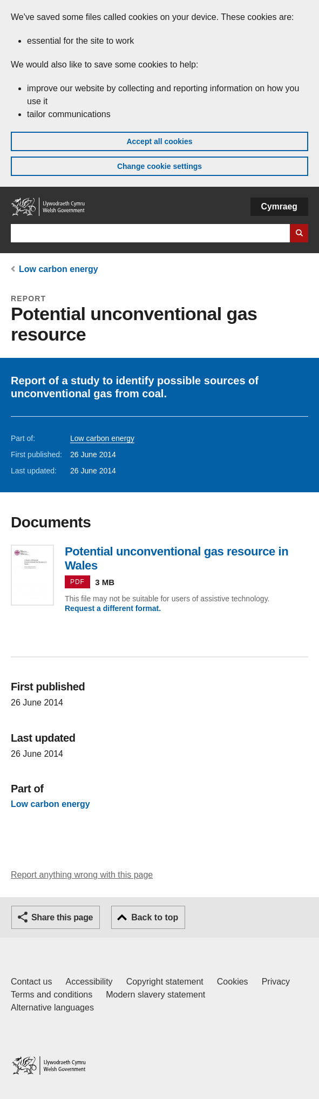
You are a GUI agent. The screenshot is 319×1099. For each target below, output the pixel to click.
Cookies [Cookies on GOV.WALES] (232, 981)
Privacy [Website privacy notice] (276, 981)
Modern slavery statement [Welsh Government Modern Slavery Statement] (155, 994)
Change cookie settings (159, 166)
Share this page (62, 917)
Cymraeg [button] (279, 206)
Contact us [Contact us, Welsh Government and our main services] (31, 981)
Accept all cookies (159, 141)
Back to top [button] (154, 917)
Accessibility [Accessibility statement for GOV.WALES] (88, 981)
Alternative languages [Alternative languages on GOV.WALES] (52, 1007)
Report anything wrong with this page (82, 874)
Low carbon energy (58, 269)
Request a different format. (113, 608)
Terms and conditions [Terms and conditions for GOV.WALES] (51, 994)
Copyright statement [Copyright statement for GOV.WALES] (164, 981)
